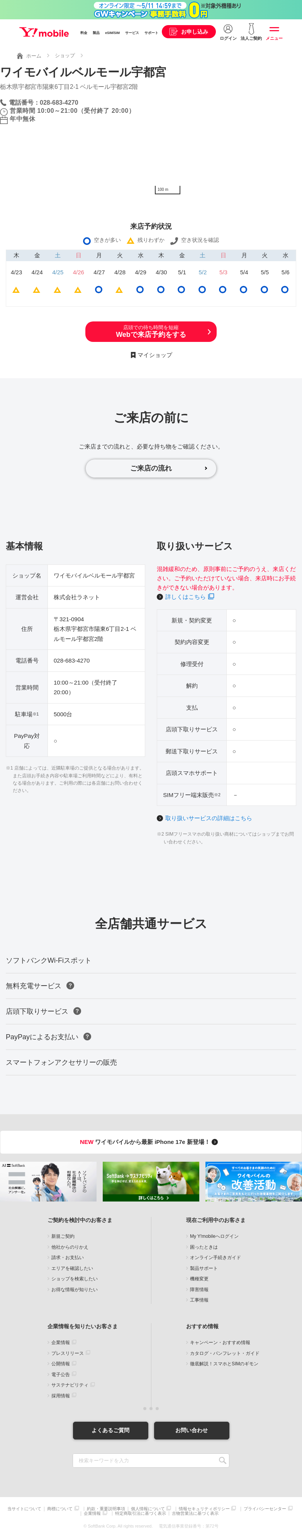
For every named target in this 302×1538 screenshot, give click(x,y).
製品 (96, 33)
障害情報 (199, 1289)
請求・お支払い (67, 1257)
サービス (132, 33)
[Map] (226, 140)
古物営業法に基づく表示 (195, 1513)
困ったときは (204, 1247)
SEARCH (222, 1460)
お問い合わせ (191, 1430)
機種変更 (199, 1278)
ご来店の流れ (151, 468)
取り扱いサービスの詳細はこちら (208, 818)
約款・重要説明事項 (106, 1509)
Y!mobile (44, 32)
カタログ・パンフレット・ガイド (225, 1353)
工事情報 (199, 1300)
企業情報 (60, 1342)
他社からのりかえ (69, 1247)
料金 (83, 33)
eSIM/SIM (112, 33)
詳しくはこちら (185, 596)
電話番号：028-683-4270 (43, 102)
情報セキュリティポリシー (204, 1509)
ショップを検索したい (74, 1278)
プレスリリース (67, 1353)
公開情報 (60, 1363)
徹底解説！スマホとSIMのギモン (224, 1363)
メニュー (274, 38)
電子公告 (60, 1374)
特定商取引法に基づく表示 (140, 1513)
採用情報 (60, 1396)
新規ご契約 (63, 1236)
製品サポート (204, 1268)
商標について (60, 1509)
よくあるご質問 (110, 1430)
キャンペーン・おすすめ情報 (220, 1342)
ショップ (65, 55)
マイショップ (154, 355)
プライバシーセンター (265, 1509)
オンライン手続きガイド (215, 1257)
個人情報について (148, 1509)
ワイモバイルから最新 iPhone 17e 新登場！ (150, 1142)
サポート (151, 33)
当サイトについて (24, 1509)
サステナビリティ (69, 1385)
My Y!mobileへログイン (214, 1236)
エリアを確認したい (72, 1268)
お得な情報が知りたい (74, 1289)
